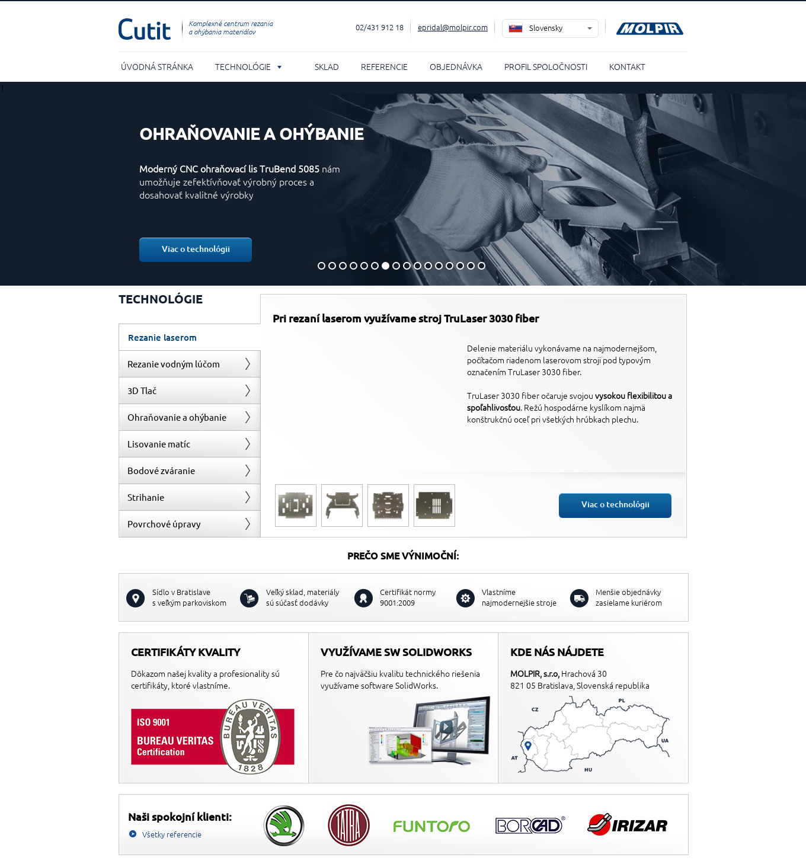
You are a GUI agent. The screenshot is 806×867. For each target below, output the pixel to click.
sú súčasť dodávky (302, 597)
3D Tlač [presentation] (141, 390)
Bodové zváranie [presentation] (161, 470)
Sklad (327, 66)
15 (471, 266)
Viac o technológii (196, 248)
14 (460, 266)
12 (439, 266)
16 (481, 266)
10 (417, 266)
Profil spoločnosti (545, 66)
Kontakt (627, 66)
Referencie (384, 66)
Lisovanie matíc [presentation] (158, 443)
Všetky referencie (172, 834)
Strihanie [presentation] (145, 497)
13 (449, 266)
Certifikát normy (408, 597)
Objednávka (456, 66)
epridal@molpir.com (453, 27)
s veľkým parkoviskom (189, 597)
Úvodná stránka (157, 66)
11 (428, 266)
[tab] (190, 337)
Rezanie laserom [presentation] (162, 337)
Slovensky (545, 27)
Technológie (243, 66)
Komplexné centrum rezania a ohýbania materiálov (230, 27)
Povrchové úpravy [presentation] (163, 523)
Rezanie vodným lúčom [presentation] (173, 363)
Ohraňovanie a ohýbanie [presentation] (176, 417)
